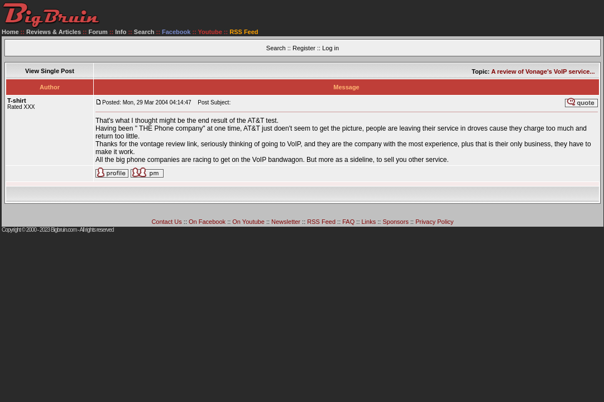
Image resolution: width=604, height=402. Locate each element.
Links (369, 221)
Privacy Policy (434, 221)
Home (10, 31)
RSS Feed (321, 221)
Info (120, 31)
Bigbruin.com (63, 230)
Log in (330, 48)
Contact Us (166, 221)
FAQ (348, 221)
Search (144, 31)
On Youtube (248, 221)
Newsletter (285, 221)
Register (304, 48)
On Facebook (207, 221)
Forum (98, 31)
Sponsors (395, 221)
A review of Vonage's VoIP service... (543, 71)
